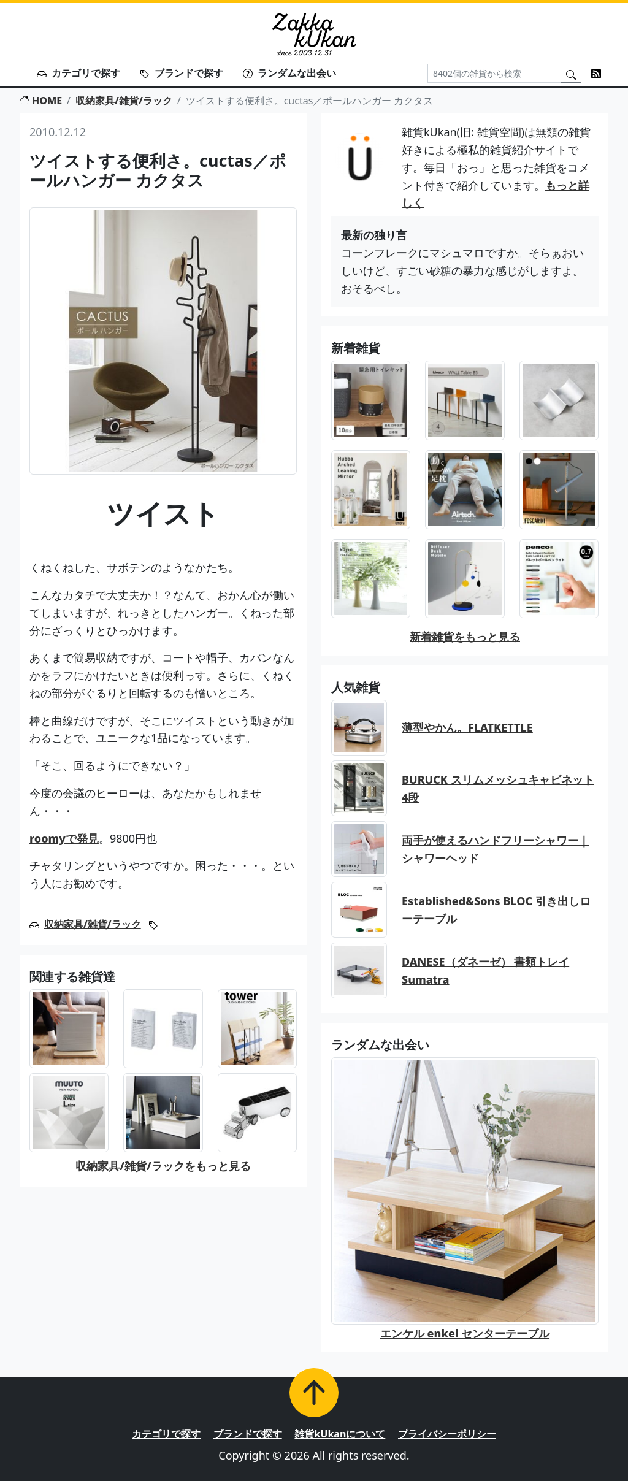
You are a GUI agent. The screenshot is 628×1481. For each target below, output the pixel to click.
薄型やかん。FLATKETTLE (467, 727)
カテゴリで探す (78, 73)
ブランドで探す (181, 73)
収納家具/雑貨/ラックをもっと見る (162, 1165)
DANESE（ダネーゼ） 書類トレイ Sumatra (485, 970)
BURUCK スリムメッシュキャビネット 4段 (498, 788)
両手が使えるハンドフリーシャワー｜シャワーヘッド (495, 849)
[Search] (494, 73)
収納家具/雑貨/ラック (123, 100)
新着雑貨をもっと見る (465, 636)
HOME (41, 100)
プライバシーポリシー (447, 1434)
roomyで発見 (64, 838)
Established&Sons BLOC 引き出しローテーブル (496, 910)
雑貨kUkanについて (339, 1434)
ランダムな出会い (289, 73)
